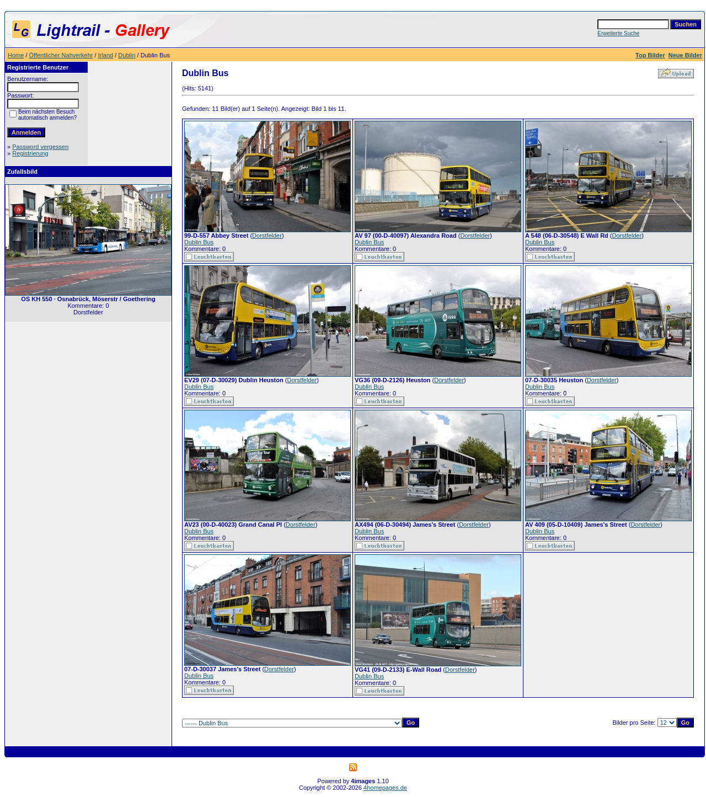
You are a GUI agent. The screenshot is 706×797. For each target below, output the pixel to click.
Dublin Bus (198, 242)
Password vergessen (40, 146)
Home (16, 55)
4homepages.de (385, 787)
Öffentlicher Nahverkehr (61, 55)
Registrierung (30, 153)
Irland (106, 55)
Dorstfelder (267, 235)
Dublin (126, 55)
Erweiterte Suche (618, 33)
